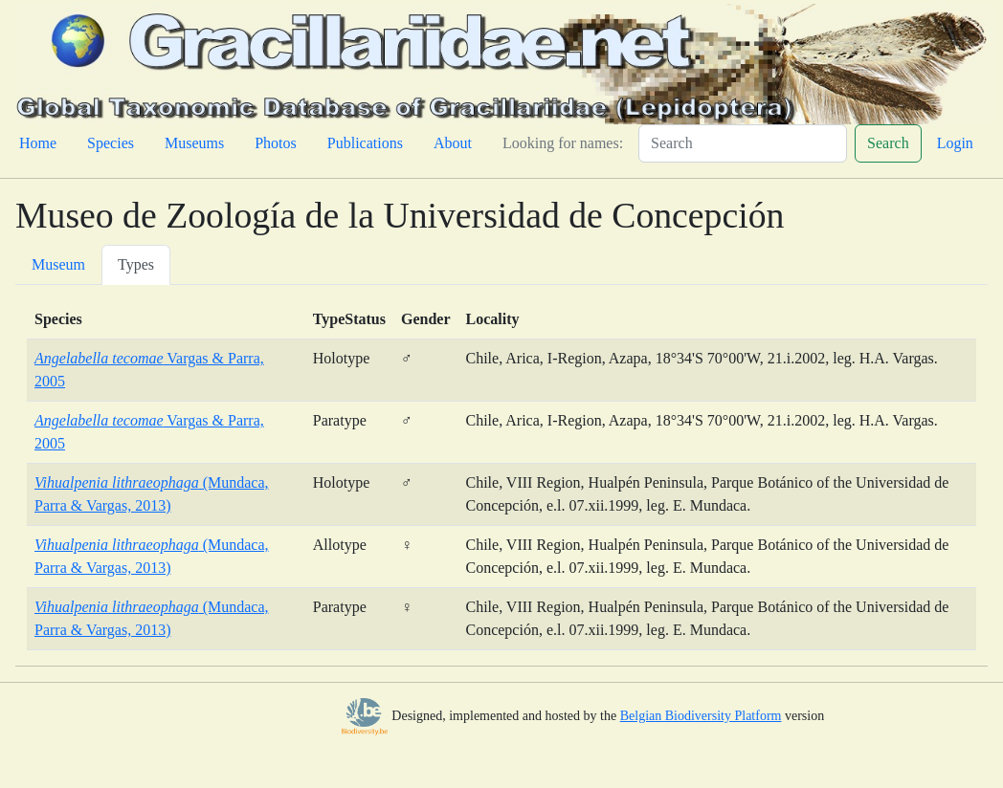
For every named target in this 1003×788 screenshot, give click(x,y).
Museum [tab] (58, 264)
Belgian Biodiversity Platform (701, 716)
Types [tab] (136, 264)
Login (955, 143)
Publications (365, 143)
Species (110, 143)
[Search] (742, 143)
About (453, 143)
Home (37, 143)
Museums (194, 143)
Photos (276, 143)
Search (888, 143)
